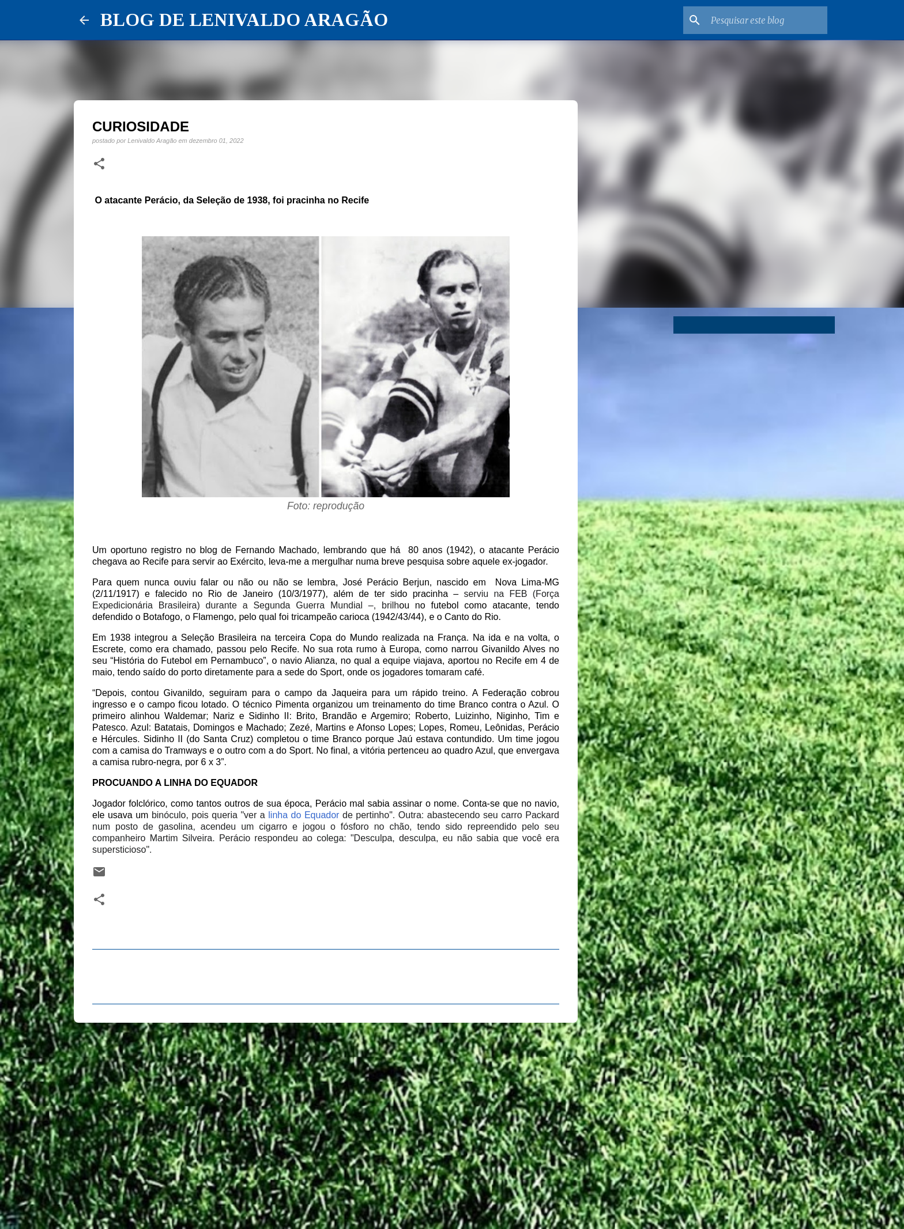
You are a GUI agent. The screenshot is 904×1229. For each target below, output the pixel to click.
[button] (99, 164)
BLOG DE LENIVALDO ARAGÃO (244, 19)
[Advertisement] (325, 1120)
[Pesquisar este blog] (766, 20)
